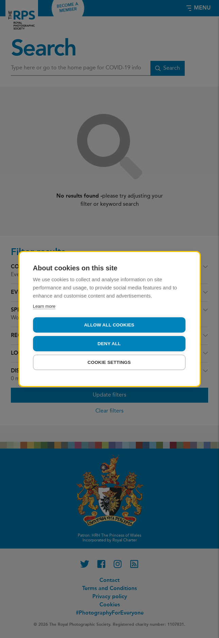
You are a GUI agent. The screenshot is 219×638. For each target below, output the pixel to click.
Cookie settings (109, 362)
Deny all (109, 343)
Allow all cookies (109, 325)
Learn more (44, 306)
